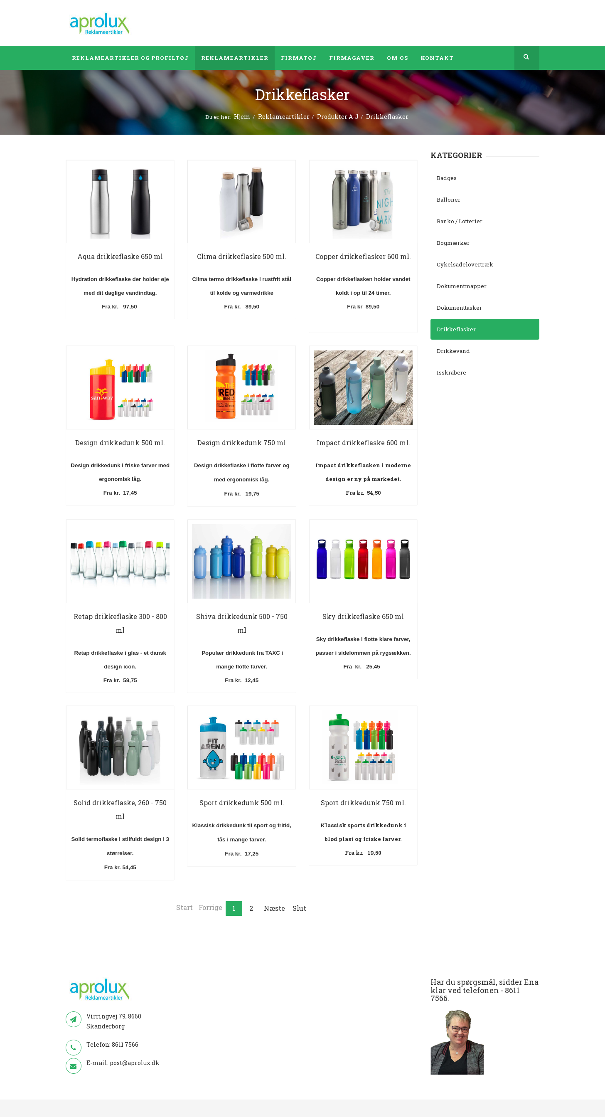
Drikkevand (453, 351)
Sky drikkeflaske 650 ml (363, 616)
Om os (397, 58)
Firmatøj (299, 58)
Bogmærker (453, 243)
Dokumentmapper (462, 286)
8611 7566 (125, 1044)
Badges (447, 178)
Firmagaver (351, 58)
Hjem (242, 117)
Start (184, 907)
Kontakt (437, 58)
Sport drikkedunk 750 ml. (363, 802)
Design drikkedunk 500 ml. (120, 442)
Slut (299, 908)
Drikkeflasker (456, 329)
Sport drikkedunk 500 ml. (241, 802)
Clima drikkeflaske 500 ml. (241, 256)
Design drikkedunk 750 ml (241, 442)
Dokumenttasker (459, 307)
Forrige (210, 907)
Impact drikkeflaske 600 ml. (363, 442)
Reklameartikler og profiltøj (130, 58)
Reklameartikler (234, 58)
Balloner (448, 199)
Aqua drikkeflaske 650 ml (120, 256)
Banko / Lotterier (459, 221)
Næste (274, 908)
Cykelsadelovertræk (465, 264)
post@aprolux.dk (135, 1063)
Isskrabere (451, 372)
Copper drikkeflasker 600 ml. (363, 256)
